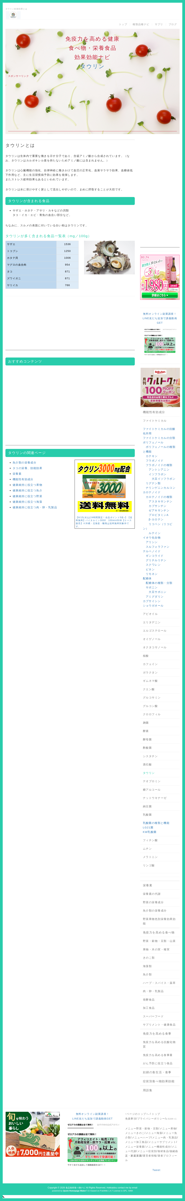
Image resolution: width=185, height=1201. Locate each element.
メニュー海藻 (154, 1133)
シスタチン (150, 756)
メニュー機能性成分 (158, 1146)
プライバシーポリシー (151, 1118)
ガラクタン (150, 672)
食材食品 (163, 1151)
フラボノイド (155, 460)
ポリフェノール (153, 442)
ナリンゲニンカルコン (160, 487)
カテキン (152, 456)
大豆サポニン (157, 591)
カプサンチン (157, 505)
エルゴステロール (155, 630)
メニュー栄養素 (135, 1146)
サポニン (152, 587)
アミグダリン (155, 596)
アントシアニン (159, 469)
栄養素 (17, 473)
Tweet (156, 1170)
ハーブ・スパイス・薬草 (159, 982)
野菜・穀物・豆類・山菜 (159, 940)
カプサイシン (152, 601)
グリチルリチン (156, 560)
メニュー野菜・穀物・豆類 (142, 1128)
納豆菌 (147, 806)
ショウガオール (153, 605)
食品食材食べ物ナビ (75, 1187)
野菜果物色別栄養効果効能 (159, 921)
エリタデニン (152, 622)
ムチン (147, 848)
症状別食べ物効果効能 (159, 1081)
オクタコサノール (155, 647)
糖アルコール (152, 789)
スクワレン (153, 564)
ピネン (150, 569)
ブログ (173, 24)
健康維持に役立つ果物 (27, 484)
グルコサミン (152, 697)
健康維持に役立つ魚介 (27, 490)
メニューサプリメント (162, 1142)
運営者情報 (150, 1155)
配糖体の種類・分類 (159, 582)
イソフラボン (157, 474)
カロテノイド (152, 492)
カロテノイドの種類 (159, 496)
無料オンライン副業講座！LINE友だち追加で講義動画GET (160, 318)
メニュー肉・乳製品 (164, 1137)
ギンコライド (155, 555)
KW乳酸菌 (150, 831)
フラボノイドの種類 (159, 465)
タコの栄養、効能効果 (27, 468)
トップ (123, 24)
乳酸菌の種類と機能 (156, 822)
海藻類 (147, 966)
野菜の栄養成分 (153, 902)
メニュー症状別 (147, 1151)
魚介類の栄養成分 (24, 462)
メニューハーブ (141, 1137)
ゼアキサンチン (159, 510)
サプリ (159, 24)
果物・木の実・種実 (156, 949)
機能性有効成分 (23, 479)
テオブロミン (152, 781)
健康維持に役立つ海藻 (27, 501)
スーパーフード (153, 1016)
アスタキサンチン (160, 501)
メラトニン (150, 856)
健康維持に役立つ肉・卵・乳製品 (35, 507)
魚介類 (147, 974)
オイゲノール (152, 639)
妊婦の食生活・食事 (157, 1072)
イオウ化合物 (152, 537)
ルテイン (155, 533)
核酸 (146, 655)
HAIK (130, 1191)
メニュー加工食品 (136, 1142)
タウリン (92, 66)
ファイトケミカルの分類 (159, 437)
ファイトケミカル (155, 420)
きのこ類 (149, 957)
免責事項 (130, 1118)
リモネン (152, 573)
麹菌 (146, 722)
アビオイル (150, 613)
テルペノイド (152, 551)
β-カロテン (156, 519)
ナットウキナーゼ (155, 797)
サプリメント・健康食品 (159, 1024)
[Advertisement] (92, 106)
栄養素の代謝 (152, 893)
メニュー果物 (168, 1128)
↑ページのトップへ (137, 1113)
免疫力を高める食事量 (158, 1055)
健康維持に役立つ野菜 (27, 496)
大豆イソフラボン (163, 478)
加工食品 (149, 1007)
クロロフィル (152, 714)
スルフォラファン (157, 546)
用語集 (147, 1090)
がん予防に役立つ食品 (158, 1063)
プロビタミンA (159, 514)
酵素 (146, 730)
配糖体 (147, 578)
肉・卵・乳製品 (153, 991)
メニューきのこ (135, 1133)
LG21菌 (148, 827)
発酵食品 (149, 999)
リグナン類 (153, 483)
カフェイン (150, 664)
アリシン (152, 542)
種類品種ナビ (141, 24)
